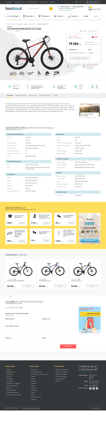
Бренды (85, 16)
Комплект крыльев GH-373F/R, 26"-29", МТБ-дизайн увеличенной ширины (20, 234)
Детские (9, 389)
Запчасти (59, 16)
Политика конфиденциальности (33, 410)
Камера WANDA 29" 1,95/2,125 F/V (68, 217)
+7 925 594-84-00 (77, 7)
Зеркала (33, 382)
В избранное (93, 31)
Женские (9, 378)
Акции (96, 16)
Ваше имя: (8, 339)
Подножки (34, 392)
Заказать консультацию (65, 10)
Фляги (33, 396)
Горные (9, 371)
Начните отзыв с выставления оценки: (17, 315)
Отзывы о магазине (61, 378)
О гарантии (74, 67)
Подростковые (11, 392)
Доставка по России (61, 373)
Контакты (52, 2)
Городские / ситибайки (13, 385)
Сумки (33, 394)
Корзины (33, 385)
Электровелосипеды (13, 394)
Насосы (33, 389)
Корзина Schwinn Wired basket (19, 217)
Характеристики (22, 96)
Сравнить (83, 31)
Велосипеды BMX (12, 387)
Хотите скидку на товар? (91, 44)
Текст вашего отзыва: (12, 327)
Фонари (33, 401)
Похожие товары (49, 96)
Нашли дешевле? (89, 42)
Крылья (33, 387)
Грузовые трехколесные (14, 396)
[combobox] (78, 53)
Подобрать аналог (79, 58)
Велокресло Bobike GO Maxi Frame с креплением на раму (44, 217)
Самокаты (73, 16)
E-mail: (44, 339)
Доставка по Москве (62, 371)
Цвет (89, 50)
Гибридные (10, 376)
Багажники (34, 371)
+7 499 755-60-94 (64, 7)
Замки (33, 378)
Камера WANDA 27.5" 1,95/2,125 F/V (44, 233)
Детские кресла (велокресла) (40, 376)
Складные (10, 380)
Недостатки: (46, 320)
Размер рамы (73, 50)
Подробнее (90, 68)
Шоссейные (10, 382)
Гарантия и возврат (32, 2)
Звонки (33, 380)
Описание (10, 96)
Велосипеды (13, 16)
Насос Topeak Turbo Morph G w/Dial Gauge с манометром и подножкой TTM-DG (69, 234)
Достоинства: (9, 320)
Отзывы (61, 96)
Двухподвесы (11, 373)
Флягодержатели (36, 398)
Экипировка (44, 16)
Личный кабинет (92, 2)
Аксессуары (29, 16)
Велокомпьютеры (36, 373)
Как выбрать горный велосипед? (87, 115)
